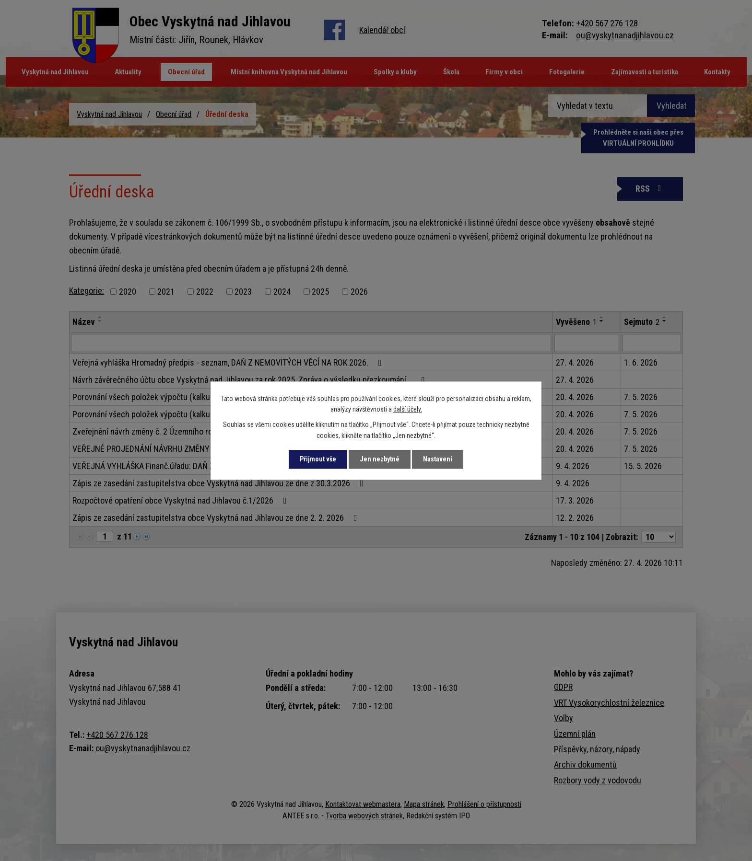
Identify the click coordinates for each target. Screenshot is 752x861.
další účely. (407, 409)
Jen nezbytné (380, 459)
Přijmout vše (318, 459)
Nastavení (437, 459)
